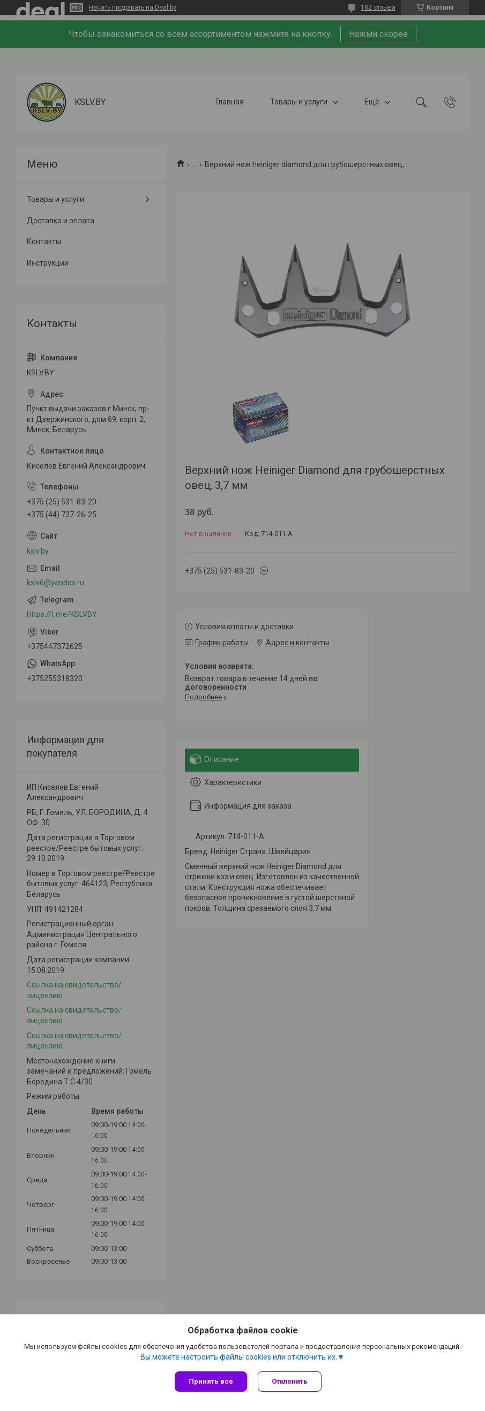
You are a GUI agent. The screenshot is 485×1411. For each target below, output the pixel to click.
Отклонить (290, 1381)
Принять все (211, 1381)
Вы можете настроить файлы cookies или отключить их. (238, 1357)
